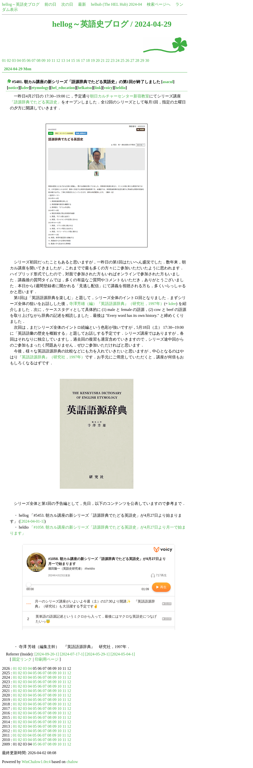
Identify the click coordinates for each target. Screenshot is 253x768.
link (98, 88)
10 (48, 60)
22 (107, 60)
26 (127, 60)
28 (137, 60)
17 (83, 60)
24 (117, 60)
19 (93, 60)
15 (73, 60)
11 (53, 60)
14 (68, 60)
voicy (108, 88)
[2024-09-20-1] (47, 654)
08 (39, 60)
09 (43, 60)
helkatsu (85, 88)
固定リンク (22, 659)
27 (132, 60)
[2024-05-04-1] (122, 654)
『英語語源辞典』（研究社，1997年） (51, 357)
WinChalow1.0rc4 (36, 762)
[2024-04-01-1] (32, 521)
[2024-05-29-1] (97, 654)
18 (88, 60)
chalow (72, 762)
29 (142, 60)
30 (147, 60)
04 (19, 60)
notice (13, 88)
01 (4, 60)
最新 (82, 4)
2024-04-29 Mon (17, 69)
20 (98, 60)
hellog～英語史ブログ (21, 4)
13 (63, 60)
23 (112, 60)
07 (34, 60)
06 (29, 60)
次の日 (67, 4)
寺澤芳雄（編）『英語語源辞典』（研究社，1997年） (116, 304)
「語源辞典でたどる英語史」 (35, 102)
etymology (40, 88)
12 (58, 60)
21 (103, 60)
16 (78, 60)
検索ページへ (158, 4)
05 (24, 60)
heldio (120, 88)
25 (122, 60)
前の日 (50, 4)
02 (9, 60)
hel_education (63, 88)
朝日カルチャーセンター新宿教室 (119, 96)
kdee (25, 88)
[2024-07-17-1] (72, 654)
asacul (168, 82)
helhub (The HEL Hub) (109, 4)
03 (14, 60)
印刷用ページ (47, 659)
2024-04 (135, 4)
